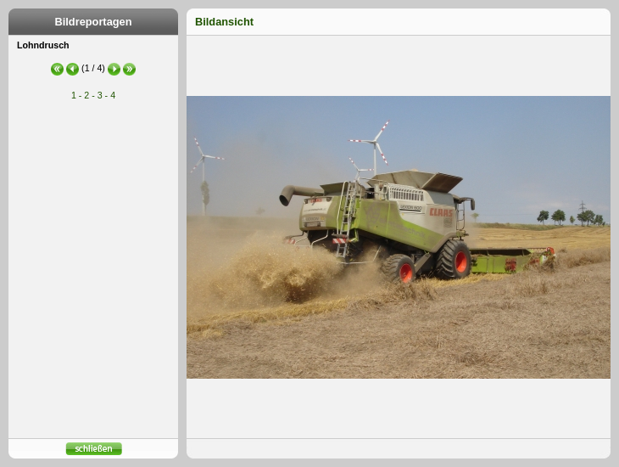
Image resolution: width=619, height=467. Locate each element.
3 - (103, 95)
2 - (89, 95)
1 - (76, 95)
